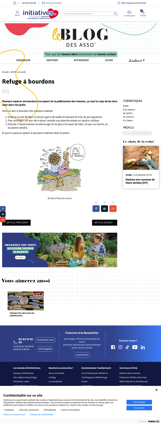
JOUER (109, 60)
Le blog (52, 377)
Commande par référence (94, 373)
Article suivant (103, 222)
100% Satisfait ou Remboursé (133, 381)
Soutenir (137, 60)
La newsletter (55, 381)
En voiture (128, 116)
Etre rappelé (45, 348)
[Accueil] (14, 3)
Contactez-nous (45, 339)
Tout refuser (139, 408)
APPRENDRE (81, 60)
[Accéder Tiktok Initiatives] (127, 347)
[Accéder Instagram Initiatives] (120, 347)
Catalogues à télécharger (94, 377)
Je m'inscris (82, 354)
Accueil (5, 72)
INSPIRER (52, 60)
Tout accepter (139, 402)
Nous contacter (56, 373)
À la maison (129, 109)
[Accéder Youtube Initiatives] (134, 347)
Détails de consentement (14, 414)
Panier (84, 381)
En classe (127, 120)
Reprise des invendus (130, 373)
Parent (5, 91)
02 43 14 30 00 (29, 3)
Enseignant (139, 133)
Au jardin (22, 72)
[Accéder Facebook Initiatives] (113, 347)
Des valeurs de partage (25, 377)
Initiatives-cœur (21, 381)
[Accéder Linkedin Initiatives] (143, 347)
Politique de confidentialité (41, 414)
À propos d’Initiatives (23, 373)
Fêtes (126, 106)
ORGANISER (23, 60)
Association (128, 133)
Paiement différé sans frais (133, 377)
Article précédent (17, 222)
